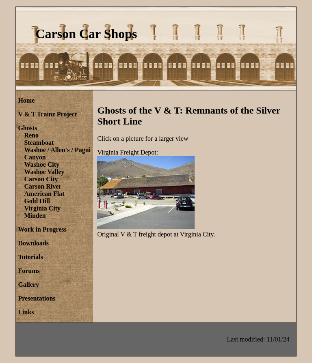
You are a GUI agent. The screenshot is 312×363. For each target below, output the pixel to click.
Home (26, 100)
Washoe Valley (44, 171)
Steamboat (39, 142)
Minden (35, 215)
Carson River (42, 186)
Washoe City (41, 164)
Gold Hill (37, 201)
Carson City (41, 179)
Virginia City (42, 208)
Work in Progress (42, 229)
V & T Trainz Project (47, 114)
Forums (28, 270)
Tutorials (30, 256)
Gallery (28, 284)
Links (26, 312)
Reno (31, 135)
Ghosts (27, 128)
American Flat (44, 193)
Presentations (36, 298)
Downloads (33, 243)
